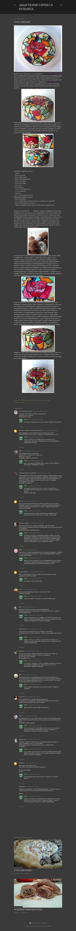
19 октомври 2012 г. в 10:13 (32, 651)
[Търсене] (61, 4)
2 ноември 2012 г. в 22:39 (34, 660)
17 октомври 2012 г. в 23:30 (40, 411)
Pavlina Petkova (23, 572)
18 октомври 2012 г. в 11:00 (36, 523)
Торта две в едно (23, 870)
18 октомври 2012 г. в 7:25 (29, 451)
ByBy (20, 549)
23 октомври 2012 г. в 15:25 (30, 715)
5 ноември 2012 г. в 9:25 (34, 774)
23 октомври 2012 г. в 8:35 (32, 696)
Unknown (22, 763)
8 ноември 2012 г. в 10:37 (32, 786)
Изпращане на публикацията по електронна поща (35, 400)
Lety (20, 589)
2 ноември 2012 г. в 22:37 (34, 637)
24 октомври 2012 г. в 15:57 (33, 739)
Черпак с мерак (24, 523)
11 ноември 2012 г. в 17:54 (34, 796)
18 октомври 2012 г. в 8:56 (44, 473)
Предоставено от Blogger (38, 923)
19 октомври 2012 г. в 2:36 (29, 607)
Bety (20, 674)
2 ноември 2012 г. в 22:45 (34, 749)
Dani (20, 451)
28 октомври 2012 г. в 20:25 (35, 460)
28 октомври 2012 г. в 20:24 (35, 437)
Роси (20, 716)
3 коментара (25, 912)
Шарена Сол (23, 629)
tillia (20, 607)
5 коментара (25, 873)
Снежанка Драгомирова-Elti (27, 473)
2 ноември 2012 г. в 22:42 (34, 705)
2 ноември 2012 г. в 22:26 (34, 485)
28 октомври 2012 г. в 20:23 (35, 419)
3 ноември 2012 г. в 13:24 (31, 763)
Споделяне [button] (17, 400)
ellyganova (22, 739)
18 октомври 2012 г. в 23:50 (29, 589)
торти (22, 402)
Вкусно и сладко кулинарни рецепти (30, 430)
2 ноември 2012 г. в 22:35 (34, 615)
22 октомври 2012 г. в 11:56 (29, 674)
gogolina (21, 651)
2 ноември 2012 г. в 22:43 (34, 725)
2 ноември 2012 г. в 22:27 (34, 510)
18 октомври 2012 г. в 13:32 (30, 549)
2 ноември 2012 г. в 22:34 (34, 578)
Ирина (31, 211)
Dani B (21, 501)
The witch (22, 696)
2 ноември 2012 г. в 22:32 (34, 558)
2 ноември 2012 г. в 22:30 (34, 533)
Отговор (21, 426)
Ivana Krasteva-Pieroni (25, 411)
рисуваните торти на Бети (51, 74)
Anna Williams (47, 926)
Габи (25, 419)
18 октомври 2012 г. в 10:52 (31, 501)
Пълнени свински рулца (28, 909)
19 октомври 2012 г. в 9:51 (34, 629)
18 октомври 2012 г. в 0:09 (50, 430)
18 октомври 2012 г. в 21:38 (36, 571)
